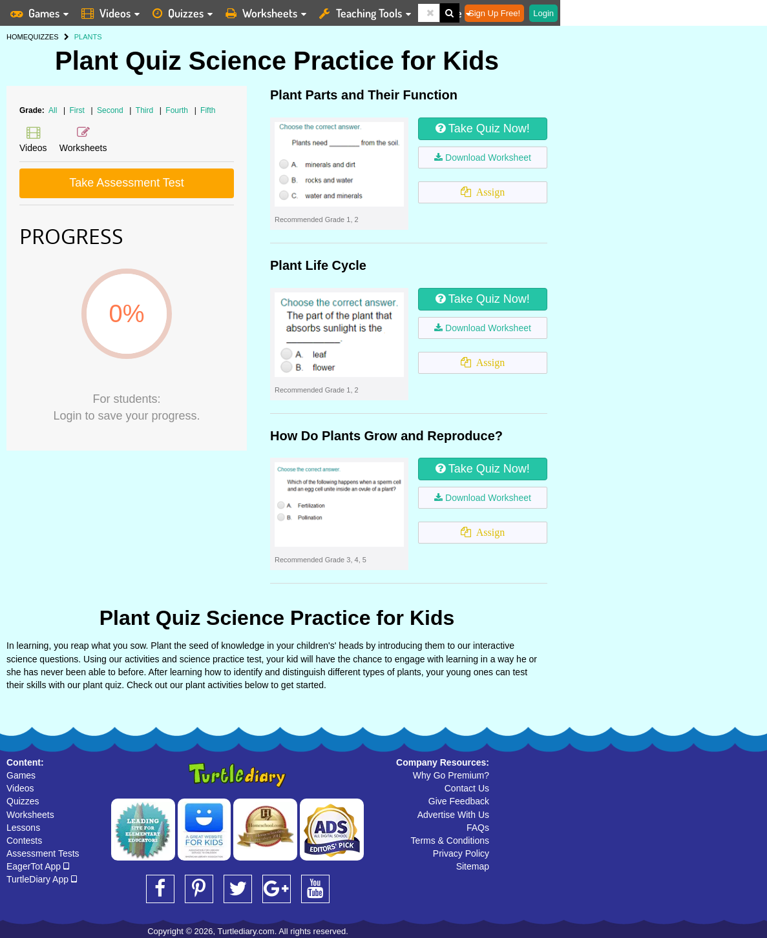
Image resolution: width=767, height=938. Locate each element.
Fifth (207, 110)
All (52, 110)
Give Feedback (458, 801)
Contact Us (467, 788)
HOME (17, 37)
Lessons (23, 827)
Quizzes (22, 801)
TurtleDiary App (41, 879)
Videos (20, 788)
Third (146, 110)
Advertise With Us (453, 815)
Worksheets (30, 815)
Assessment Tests (42, 853)
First (78, 110)
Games (21, 775)
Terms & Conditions (450, 840)
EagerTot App (37, 866)
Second (111, 110)
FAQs (478, 827)
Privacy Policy (461, 853)
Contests (24, 840)
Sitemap (472, 866)
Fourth (177, 110)
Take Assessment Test (126, 182)
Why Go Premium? (451, 775)
